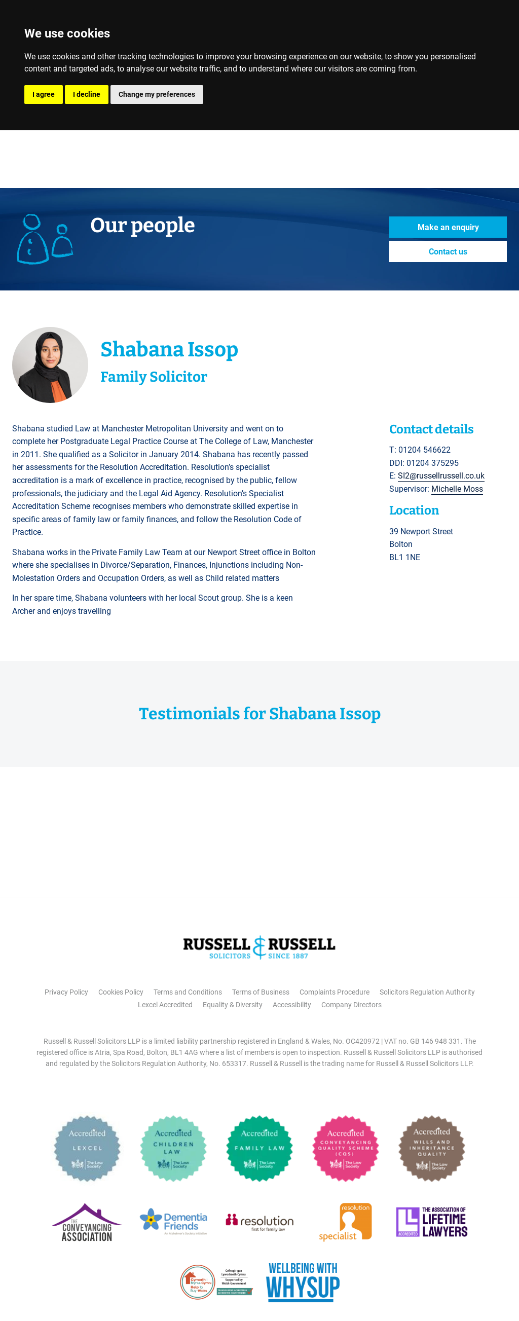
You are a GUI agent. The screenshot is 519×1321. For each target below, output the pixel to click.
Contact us (448, 251)
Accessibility (292, 1005)
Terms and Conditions (188, 992)
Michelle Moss (457, 489)
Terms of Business (260, 992)
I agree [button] (43, 94)
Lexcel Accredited (165, 1005)
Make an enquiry (448, 227)
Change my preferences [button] (157, 94)
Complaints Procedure (334, 992)
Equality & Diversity (233, 1005)
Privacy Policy (66, 992)
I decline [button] (86, 94)
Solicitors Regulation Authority (427, 992)
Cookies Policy (120, 992)
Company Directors (351, 1005)
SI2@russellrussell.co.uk (441, 476)
